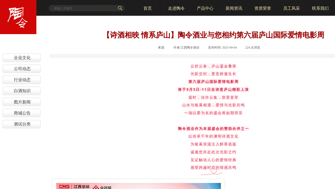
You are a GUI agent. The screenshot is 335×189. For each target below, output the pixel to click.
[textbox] (84, 8)
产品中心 (205, 8)
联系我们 (320, 8)
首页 (147, 8)
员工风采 (291, 8)
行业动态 (22, 79)
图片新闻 (22, 102)
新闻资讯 (234, 8)
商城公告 (22, 113)
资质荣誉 (262, 8)
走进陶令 (176, 8)
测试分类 (22, 124)
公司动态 (22, 68)
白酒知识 (22, 90)
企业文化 (22, 57)
